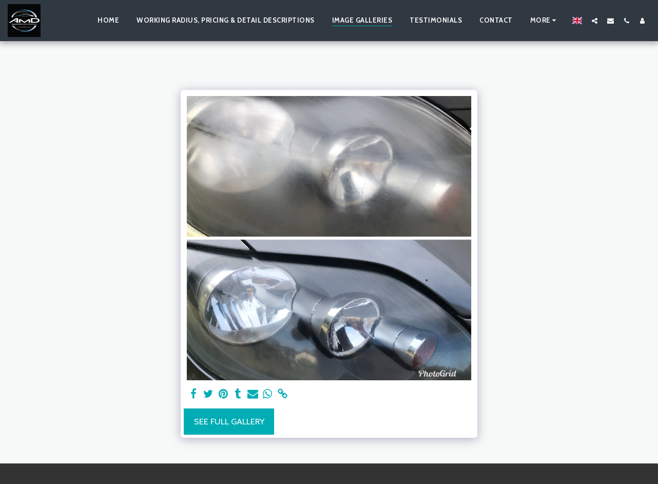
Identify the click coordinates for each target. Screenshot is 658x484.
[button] (594, 20)
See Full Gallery (229, 421)
